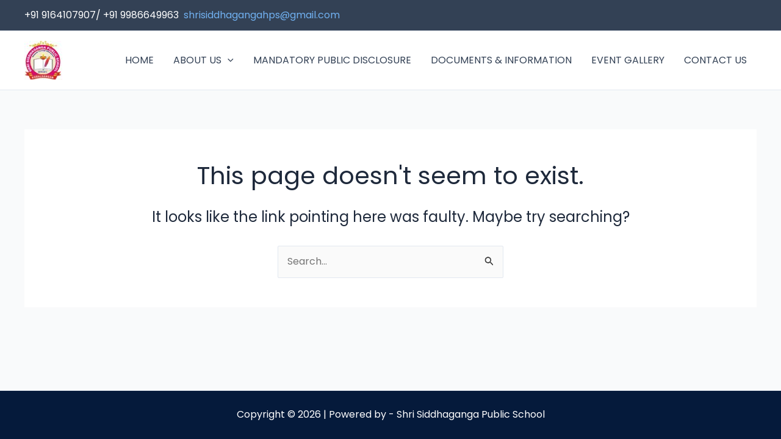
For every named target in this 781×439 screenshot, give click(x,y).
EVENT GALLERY (627, 60)
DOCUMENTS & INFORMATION (501, 60)
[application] (227, 60)
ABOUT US (203, 60)
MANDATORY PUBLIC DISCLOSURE (332, 60)
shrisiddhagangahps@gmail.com (262, 15)
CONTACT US (715, 60)
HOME (139, 60)
